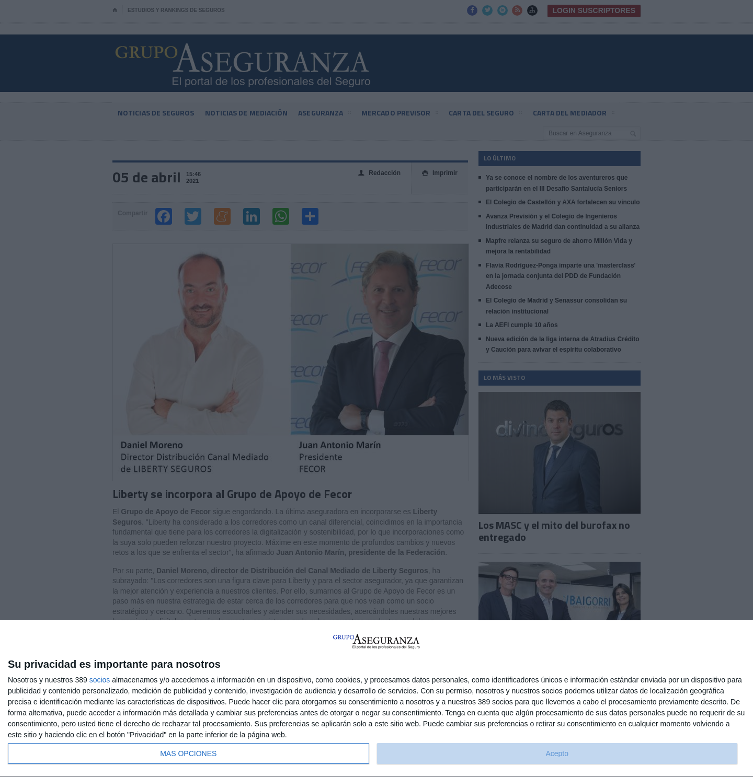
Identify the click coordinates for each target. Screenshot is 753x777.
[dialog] (376, 699)
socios (99, 679)
